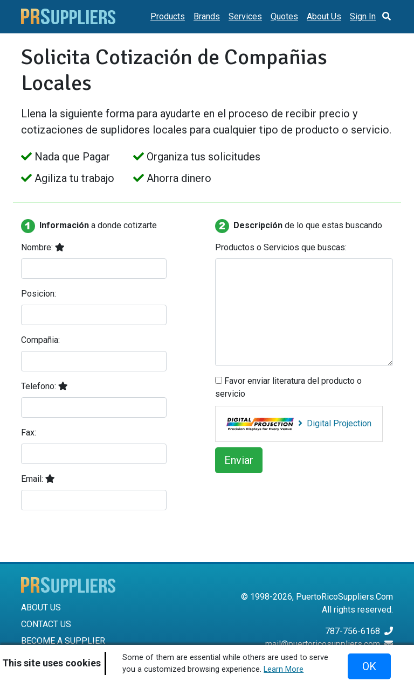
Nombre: (43, 247)
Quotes (284, 16)
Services (245, 16)
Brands (207, 16)
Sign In (363, 16)
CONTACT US (46, 624)
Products (167, 16)
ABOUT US (41, 607)
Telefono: (44, 386)
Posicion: (38, 294)
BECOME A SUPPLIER (63, 641)
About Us (324, 16)
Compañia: (40, 340)
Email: (38, 479)
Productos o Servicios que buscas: (281, 247)
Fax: (28, 432)
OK (369, 666)
